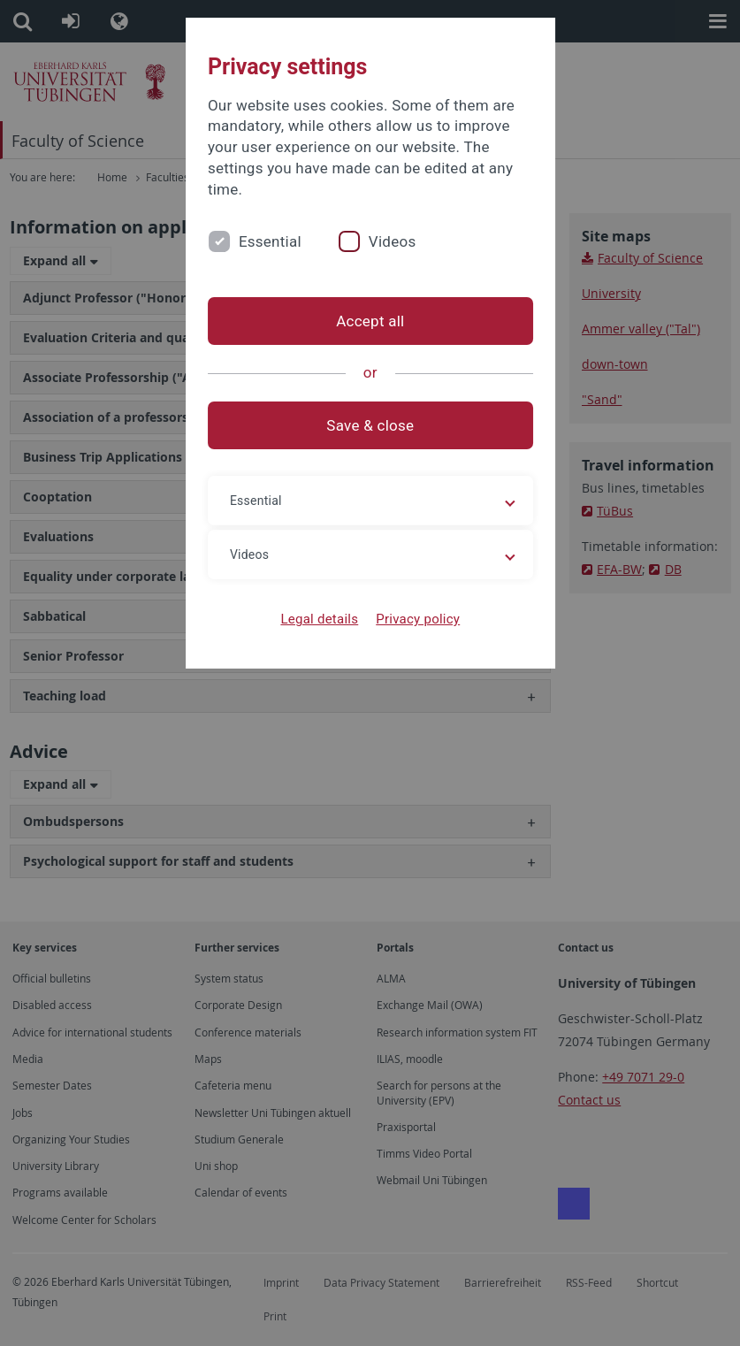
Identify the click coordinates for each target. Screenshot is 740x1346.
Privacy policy (418, 619)
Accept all (370, 321)
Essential (269, 241)
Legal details (319, 619)
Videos (392, 241)
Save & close (370, 425)
